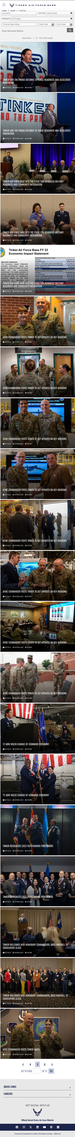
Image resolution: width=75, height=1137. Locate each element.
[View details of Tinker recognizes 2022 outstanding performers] (37, 830)
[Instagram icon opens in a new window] (24, 1127)
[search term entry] (19, 13)
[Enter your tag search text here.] (19, 24)
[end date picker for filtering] (65, 24)
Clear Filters (26, 38)
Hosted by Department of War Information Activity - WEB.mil (37, 1134)
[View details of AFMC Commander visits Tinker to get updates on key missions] (37, 321)
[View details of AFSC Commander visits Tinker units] (37, 1034)
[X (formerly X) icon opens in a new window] (31, 1127)
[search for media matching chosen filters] (70, 30)
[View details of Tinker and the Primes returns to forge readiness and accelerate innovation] (37, 67)
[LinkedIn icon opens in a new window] (37, 1127)
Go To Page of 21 (34, 1071)
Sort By (41, 13)
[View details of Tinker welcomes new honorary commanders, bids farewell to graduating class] (37, 932)
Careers (8, 1094)
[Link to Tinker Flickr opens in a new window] (58, 1127)
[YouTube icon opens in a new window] (44, 1127)
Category (6, 18)
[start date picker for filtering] (46, 24)
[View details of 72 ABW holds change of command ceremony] (37, 729)
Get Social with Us (37, 1105)
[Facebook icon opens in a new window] (17, 1127)
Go (51, 1071)
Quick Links (10, 1087)
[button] (4, 5)
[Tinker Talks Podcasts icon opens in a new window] (51, 1127)
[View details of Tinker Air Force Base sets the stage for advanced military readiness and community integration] (37, 169)
